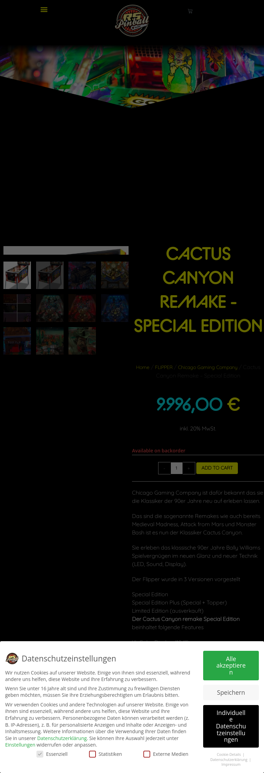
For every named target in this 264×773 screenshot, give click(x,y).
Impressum (230, 764)
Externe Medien (165, 754)
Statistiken (105, 754)
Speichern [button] (231, 692)
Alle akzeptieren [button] (230, 665)
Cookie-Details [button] (229, 754)
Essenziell (52, 754)
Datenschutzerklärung (62, 738)
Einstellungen (20, 744)
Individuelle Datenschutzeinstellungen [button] (231, 725)
